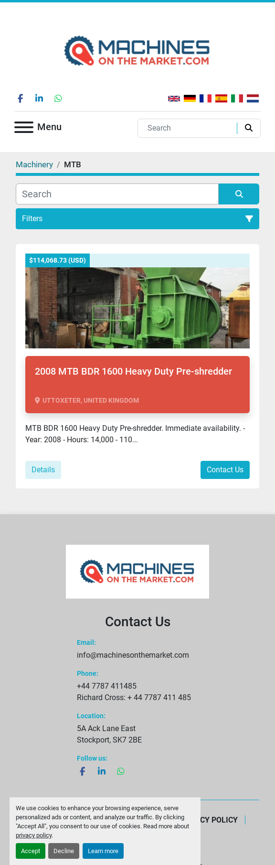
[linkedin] (39, 98)
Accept (30, 851)
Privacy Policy (208, 819)
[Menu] (23, 129)
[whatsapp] (58, 98)
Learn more (103, 851)
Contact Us (225, 469)
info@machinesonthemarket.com (133, 655)
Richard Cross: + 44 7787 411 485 (134, 697)
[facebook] (20, 98)
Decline (63, 851)
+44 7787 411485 (107, 686)
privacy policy (34, 835)
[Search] (189, 128)
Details (43, 469)
